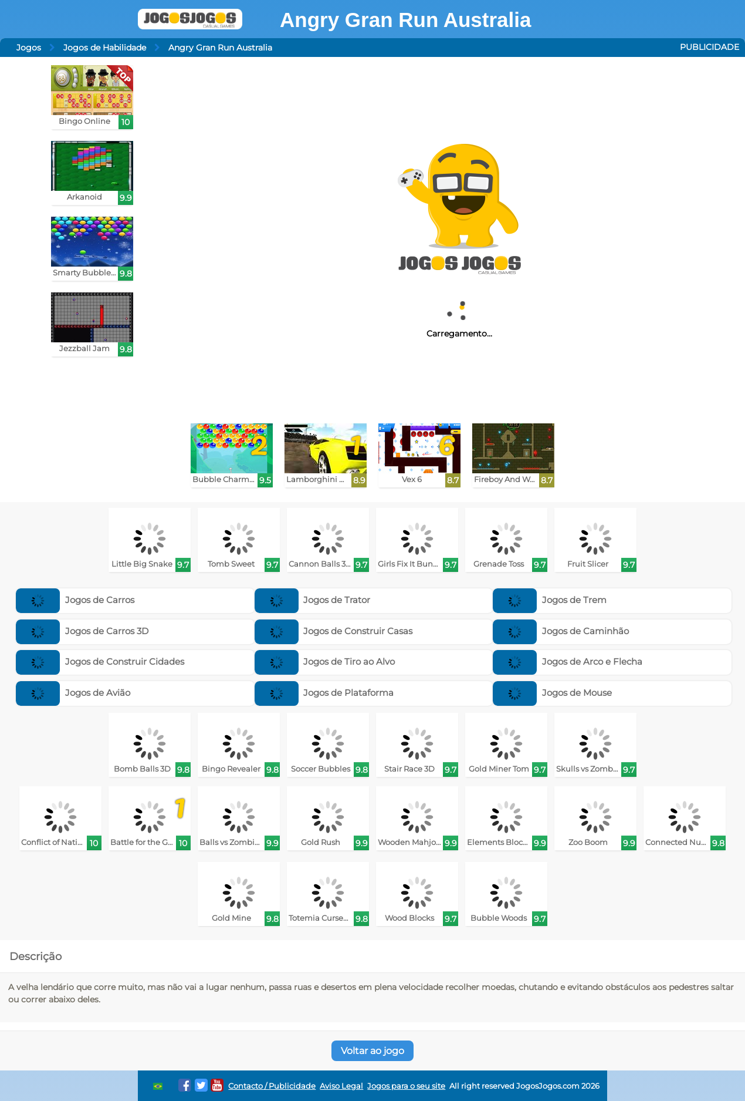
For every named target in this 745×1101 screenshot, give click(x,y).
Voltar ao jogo (372, 1050)
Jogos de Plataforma (324, 692)
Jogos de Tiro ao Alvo (325, 661)
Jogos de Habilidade (104, 47)
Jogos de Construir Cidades (100, 661)
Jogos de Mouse (552, 692)
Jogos (28, 47)
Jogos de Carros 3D (82, 631)
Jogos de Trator (313, 599)
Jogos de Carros (75, 599)
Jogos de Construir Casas (334, 631)
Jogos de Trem (550, 599)
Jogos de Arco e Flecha (567, 661)
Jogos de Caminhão (561, 631)
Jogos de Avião (73, 692)
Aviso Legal (341, 1086)
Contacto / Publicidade (272, 1086)
